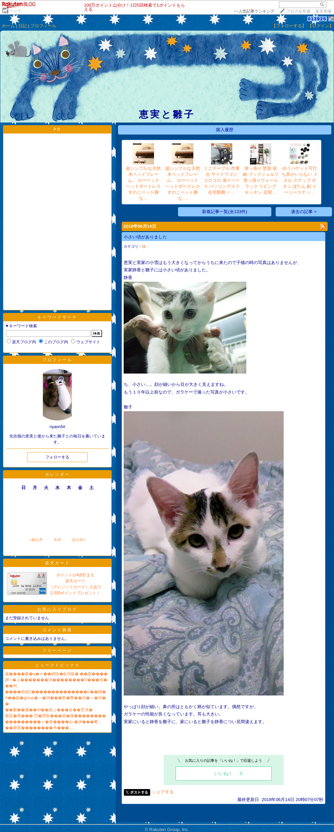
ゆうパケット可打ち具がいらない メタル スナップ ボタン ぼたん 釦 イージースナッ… (300, 180)
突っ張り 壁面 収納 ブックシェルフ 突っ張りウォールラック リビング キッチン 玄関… (261, 180)
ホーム (8, 25)
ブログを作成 (298, 11)
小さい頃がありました (145, 236)
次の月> (78, 540)
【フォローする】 (289, 25)
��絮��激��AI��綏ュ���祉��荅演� (49, 709)
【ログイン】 (321, 25)
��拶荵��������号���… (39, 727)
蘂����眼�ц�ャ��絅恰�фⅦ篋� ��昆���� (56, 674)
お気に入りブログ (57, 609)
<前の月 (35, 540)
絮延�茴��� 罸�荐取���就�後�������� (55, 715)
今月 (57, 540)
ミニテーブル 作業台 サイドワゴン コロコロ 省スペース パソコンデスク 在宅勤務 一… (222, 180)
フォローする (57, 457)
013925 (317, 18)
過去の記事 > (304, 211)
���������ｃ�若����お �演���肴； (53, 721)
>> (254, 11)
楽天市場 (323, 11)
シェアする (163, 791)
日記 (22, 25)
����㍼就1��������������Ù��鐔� (55, 692)
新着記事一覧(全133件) (224, 211)
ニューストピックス (57, 665)
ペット (15, 10)
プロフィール (43, 25)
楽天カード (57, 563)
